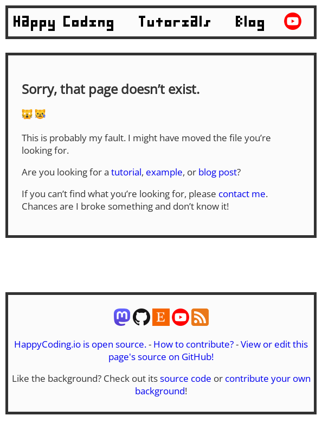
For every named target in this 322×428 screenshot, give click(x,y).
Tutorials (175, 22)
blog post (217, 172)
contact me (242, 193)
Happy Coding (64, 22)
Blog (251, 22)
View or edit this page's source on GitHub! (208, 350)
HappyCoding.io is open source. (80, 344)
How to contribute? (193, 344)
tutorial (126, 172)
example (164, 172)
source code (185, 378)
